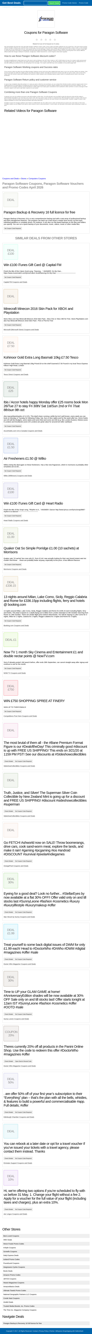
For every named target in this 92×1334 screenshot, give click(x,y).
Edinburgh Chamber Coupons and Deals (19, 1117)
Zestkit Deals (8, 1302)
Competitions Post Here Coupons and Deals (20, 716)
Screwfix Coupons (10, 1251)
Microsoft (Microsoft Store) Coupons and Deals (21, 330)
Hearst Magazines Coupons (13, 1283)
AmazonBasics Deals (11, 1286)
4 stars (50, 39)
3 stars (46, 39)
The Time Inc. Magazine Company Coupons (19, 1310)
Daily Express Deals (11, 1255)
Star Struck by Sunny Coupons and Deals (19, 917)
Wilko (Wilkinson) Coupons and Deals (18, 476)
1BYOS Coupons (9, 1279)
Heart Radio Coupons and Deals (16, 520)
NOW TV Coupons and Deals (15, 673)
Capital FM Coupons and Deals (15, 282)
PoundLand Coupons (11, 1263)
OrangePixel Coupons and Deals (16, 866)
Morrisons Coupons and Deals (15, 569)
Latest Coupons (18, 7)
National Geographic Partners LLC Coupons (20, 1294)
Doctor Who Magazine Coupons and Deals (20, 964)
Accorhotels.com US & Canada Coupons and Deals (23, 431)
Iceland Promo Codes (11, 1259)
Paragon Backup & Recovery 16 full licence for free (22, 1323)
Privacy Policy (43, 1331)
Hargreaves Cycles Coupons (14, 1267)
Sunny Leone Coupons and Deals (16, 1019)
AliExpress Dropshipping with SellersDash (69, 1331)
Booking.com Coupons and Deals (16, 625)
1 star (37, 39)
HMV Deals (7, 1240)
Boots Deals (8, 1271)
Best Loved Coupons (11, 1236)
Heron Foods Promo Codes (13, 1244)
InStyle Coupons (9, 1248)
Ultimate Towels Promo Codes (14, 1290)
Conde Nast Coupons (11, 1298)
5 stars (55, 39)
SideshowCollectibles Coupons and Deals (19, 766)
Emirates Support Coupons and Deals (18, 1163)
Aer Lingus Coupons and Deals (15, 1214)
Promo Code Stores (69, 3)
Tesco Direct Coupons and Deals (16, 374)
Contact (35, 1331)
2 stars (41, 39)
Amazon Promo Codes (11, 1275)
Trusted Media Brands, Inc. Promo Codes (18, 1306)
